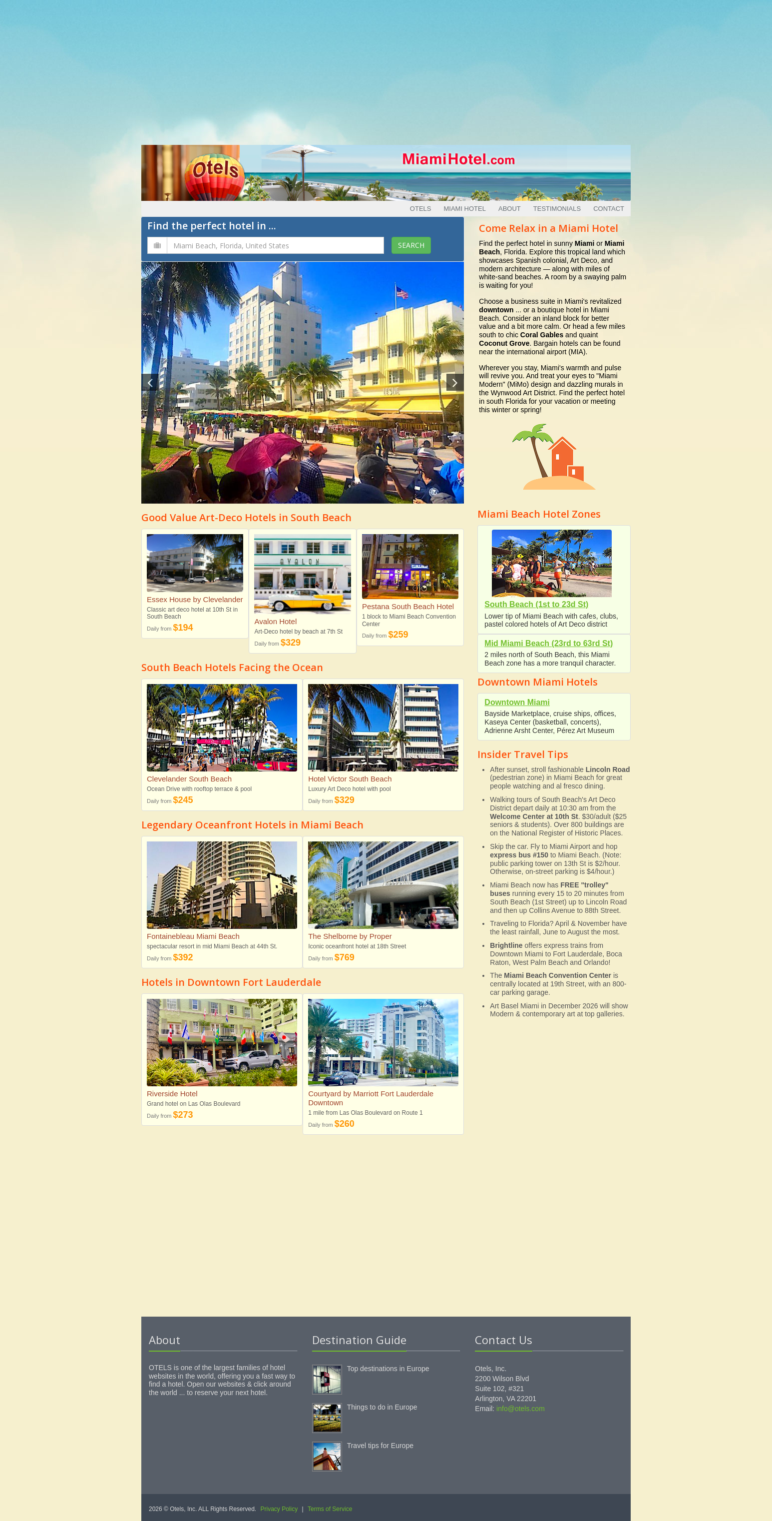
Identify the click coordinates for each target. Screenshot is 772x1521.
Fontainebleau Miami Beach (193, 936)
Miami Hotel (464, 208)
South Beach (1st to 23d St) (536, 604)
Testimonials (557, 208)
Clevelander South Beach (189, 778)
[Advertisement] (386, 70)
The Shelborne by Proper (350, 936)
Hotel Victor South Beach (349, 778)
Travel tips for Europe (380, 1446)
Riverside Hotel (172, 1093)
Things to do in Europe (382, 1407)
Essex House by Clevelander (195, 599)
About (509, 208)
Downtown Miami (517, 702)
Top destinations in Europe (388, 1369)
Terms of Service (330, 1509)
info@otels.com (520, 1409)
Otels (420, 208)
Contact (608, 208)
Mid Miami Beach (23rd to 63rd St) (548, 643)
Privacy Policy (279, 1509)
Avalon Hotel (275, 621)
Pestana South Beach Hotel (408, 606)
